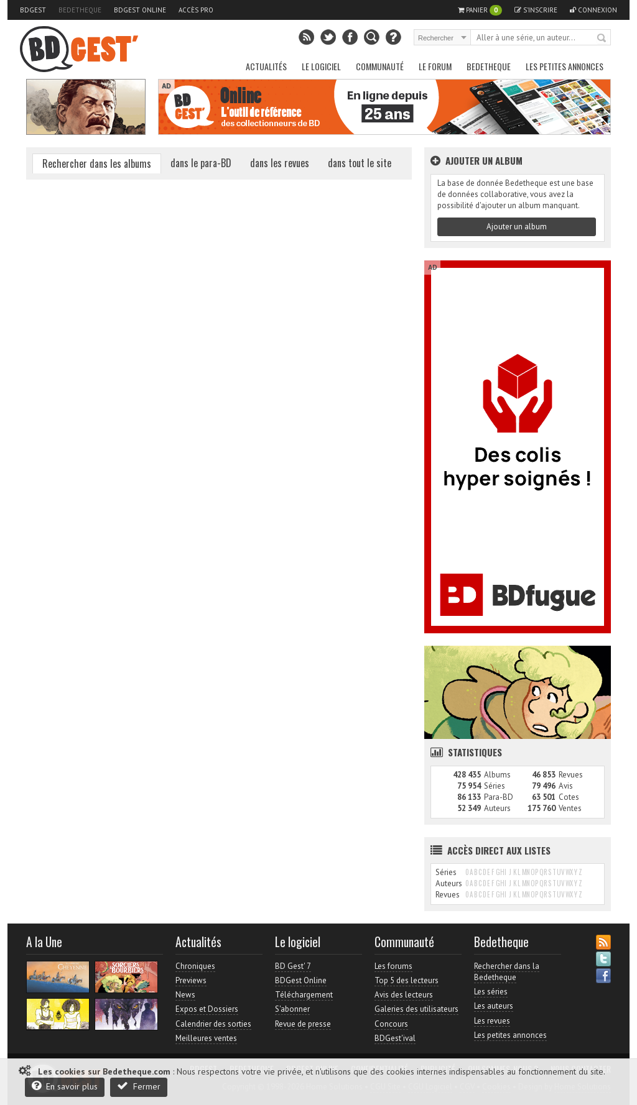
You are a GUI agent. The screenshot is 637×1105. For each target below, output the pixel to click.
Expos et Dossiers (206, 1009)
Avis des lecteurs (403, 994)
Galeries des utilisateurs (416, 1009)
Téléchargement (304, 994)
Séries (494, 786)
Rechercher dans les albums (96, 163)
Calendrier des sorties (213, 1024)
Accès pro (196, 10)
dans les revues (279, 162)
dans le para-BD (200, 162)
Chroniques (195, 966)
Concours (391, 1024)
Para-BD (498, 797)
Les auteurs (493, 1006)
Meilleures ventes (206, 1038)
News (185, 994)
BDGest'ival (395, 1038)
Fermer (138, 1086)
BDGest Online (140, 10)
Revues (571, 774)
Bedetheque (79, 10)
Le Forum (435, 66)
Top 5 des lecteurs (406, 980)
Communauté (380, 66)
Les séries (491, 991)
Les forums (393, 966)
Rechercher (602, 39)
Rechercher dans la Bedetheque (506, 972)
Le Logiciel (321, 66)
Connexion (593, 10)
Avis (566, 786)
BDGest (33, 10)
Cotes (569, 797)
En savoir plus (65, 1086)
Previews (191, 980)
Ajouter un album (516, 226)
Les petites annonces (564, 66)
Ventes (570, 808)
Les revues (492, 1021)
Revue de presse (303, 1024)
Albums (497, 774)
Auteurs (497, 808)
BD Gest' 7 (293, 966)
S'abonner (292, 1009)
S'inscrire (535, 10)
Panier (480, 10)
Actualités (266, 66)
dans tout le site (359, 162)
